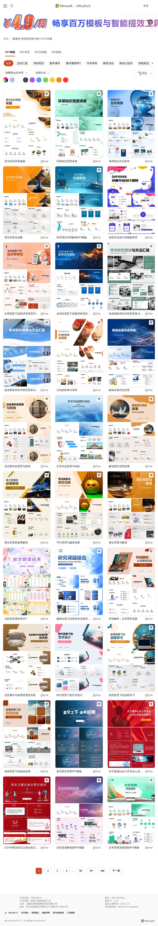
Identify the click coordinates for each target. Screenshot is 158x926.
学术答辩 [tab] (92, 63)
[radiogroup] (71, 871)
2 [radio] (48, 870)
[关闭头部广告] (150, 22)
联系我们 (35, 913)
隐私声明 (46, 913)
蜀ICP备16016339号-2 (13, 921)
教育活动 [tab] (108, 63)
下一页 (116, 870)
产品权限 (71, 913)
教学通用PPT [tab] (73, 63)
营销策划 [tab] (143, 63)
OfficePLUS (13, 913)
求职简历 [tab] (38, 63)
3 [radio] (57, 870)
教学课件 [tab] (55, 63)
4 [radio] (66, 870)
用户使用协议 (58, 913)
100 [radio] (102, 870)
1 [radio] (38, 870)
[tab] (10, 52)
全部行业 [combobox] (42, 73)
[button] (152, 63)
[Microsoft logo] (148, 921)
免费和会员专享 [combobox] (16, 73)
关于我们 (25, 913)
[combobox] (145, 73)
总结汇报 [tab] (22, 63)
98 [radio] (80, 870)
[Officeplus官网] (75, 5)
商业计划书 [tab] (125, 63)
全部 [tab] (8, 63)
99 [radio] (91, 870)
